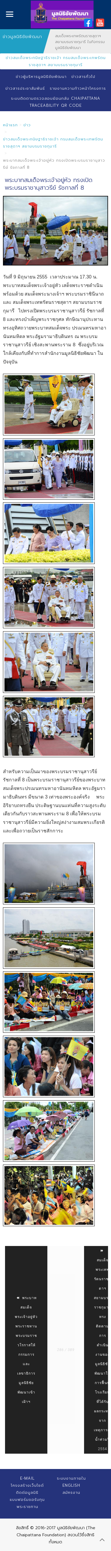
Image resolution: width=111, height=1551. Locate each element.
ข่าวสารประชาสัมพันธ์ (25, 88)
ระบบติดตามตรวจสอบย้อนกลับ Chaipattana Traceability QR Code (55, 102)
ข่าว (27, 125)
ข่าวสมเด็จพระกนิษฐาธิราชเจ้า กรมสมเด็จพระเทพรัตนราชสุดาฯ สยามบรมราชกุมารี (56, 61)
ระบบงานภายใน (71, 1478)
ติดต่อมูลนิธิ (27, 1492)
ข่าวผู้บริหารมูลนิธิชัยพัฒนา (41, 76)
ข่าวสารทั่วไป (83, 76)
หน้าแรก (10, 125)
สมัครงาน (71, 1492)
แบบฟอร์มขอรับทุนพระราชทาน (27, 1503)
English (71, 1485)
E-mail (27, 1478)
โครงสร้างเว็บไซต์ (27, 1485)
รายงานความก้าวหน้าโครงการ (78, 88)
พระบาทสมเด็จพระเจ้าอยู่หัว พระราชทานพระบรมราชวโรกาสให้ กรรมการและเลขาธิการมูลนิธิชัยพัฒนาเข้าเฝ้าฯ (26, 1350)
